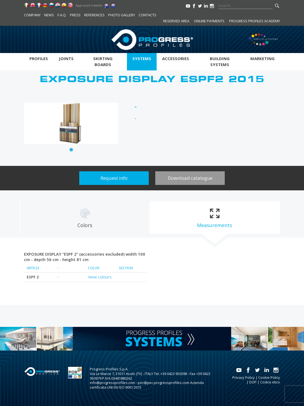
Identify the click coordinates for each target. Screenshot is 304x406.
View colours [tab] (100, 277)
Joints (66, 58)
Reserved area (176, 20)
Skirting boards (103, 61)
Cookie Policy (269, 377)
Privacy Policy (243, 377)
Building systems (220, 61)
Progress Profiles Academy (254, 20)
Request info (114, 178)
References (94, 15)
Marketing (262, 58)
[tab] (85, 217)
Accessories (175, 58)
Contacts (147, 15)
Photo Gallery (121, 15)
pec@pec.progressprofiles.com (163, 382)
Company (32, 15)
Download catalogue (190, 178)
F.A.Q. (61, 15)
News (49, 15)
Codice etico (270, 382)
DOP (253, 382)
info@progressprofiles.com (112, 382)
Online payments (209, 20)
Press (75, 15)
